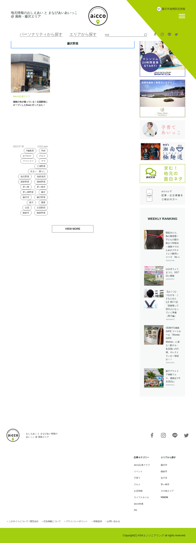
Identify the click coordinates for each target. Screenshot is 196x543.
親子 (31, 202)
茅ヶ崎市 (41, 187)
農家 (43, 202)
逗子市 (164, 478)
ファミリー (28, 161)
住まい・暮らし (37, 171)
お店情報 (138, 491)
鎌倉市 (26, 213)
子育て (137, 478)
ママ (43, 161)
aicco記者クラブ (142, 465)
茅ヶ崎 (26, 187)
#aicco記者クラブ (21, 96)
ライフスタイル (141, 497)
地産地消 (41, 176)
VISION (164, 497)
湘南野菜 (41, 181)
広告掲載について (52, 521)
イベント (138, 471)
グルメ (42, 156)
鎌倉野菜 (41, 213)
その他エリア (167, 491)
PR (135, 510)
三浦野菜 (41, 166)
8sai (43, 150)
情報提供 (97, 521)
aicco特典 (138, 504)
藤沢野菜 (41, 197)
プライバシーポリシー (76, 521)
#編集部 (30, 150)
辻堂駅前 (41, 207)
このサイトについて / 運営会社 (24, 521)
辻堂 (27, 207)
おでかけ (27, 156)
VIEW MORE (72, 228)
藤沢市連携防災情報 (173, 8)
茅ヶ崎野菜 (28, 192)
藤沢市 (26, 197)
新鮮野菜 (25, 181)
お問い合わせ (113, 521)
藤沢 (43, 192)
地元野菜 (25, 176)
